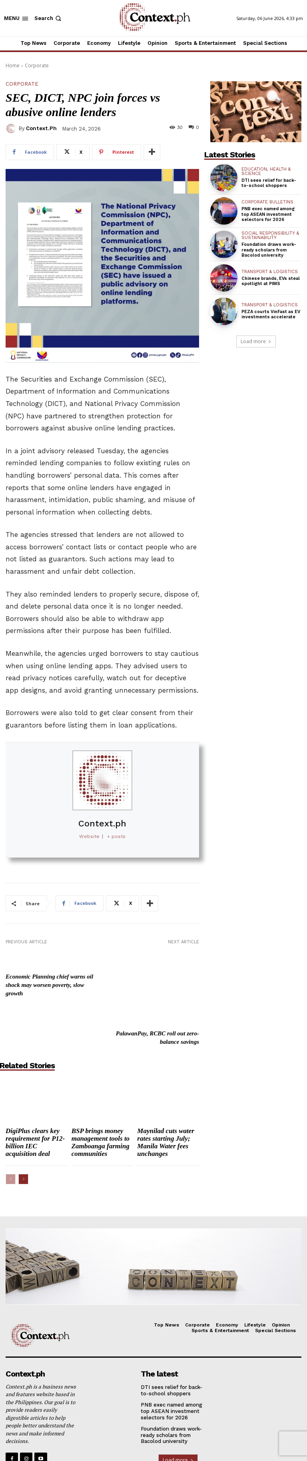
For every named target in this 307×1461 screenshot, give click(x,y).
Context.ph (41, 128)
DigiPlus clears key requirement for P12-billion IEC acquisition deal (35, 1093)
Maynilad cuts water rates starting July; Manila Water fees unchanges (165, 1093)
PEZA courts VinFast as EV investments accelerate (270, 314)
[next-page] (23, 1130)
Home (13, 65)
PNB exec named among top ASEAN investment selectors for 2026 (268, 214)
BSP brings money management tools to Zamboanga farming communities (101, 1093)
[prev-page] (11, 1130)
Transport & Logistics (269, 271)
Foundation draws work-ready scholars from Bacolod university (268, 249)
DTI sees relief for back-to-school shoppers (268, 183)
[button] (48, 18)
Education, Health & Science (266, 171)
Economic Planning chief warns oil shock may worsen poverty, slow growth (49, 984)
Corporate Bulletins (267, 202)
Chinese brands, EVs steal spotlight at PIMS (270, 281)
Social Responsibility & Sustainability (270, 235)
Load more (256, 341)
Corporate (37, 65)
